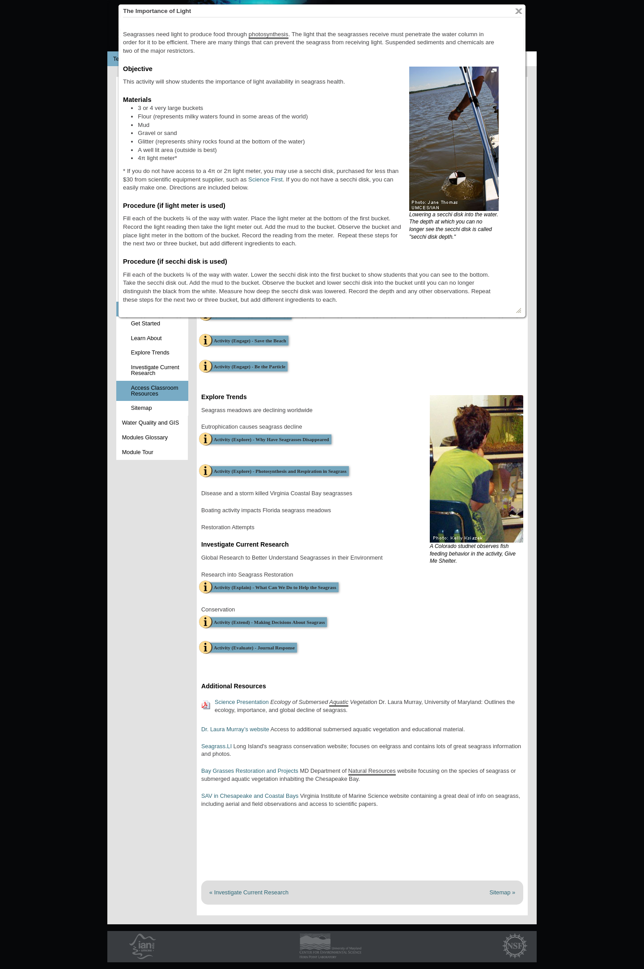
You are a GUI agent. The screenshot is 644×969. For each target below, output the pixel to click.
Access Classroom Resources (154, 390)
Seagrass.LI (216, 746)
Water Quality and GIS (150, 422)
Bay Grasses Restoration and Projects (249, 770)
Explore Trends (150, 352)
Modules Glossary (145, 437)
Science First (265, 179)
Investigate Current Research (155, 370)
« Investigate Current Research (248, 892)
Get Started (145, 323)
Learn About (146, 338)
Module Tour (137, 452)
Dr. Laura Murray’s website (235, 729)
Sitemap (141, 407)
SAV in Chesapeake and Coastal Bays (250, 795)
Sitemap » (502, 892)
